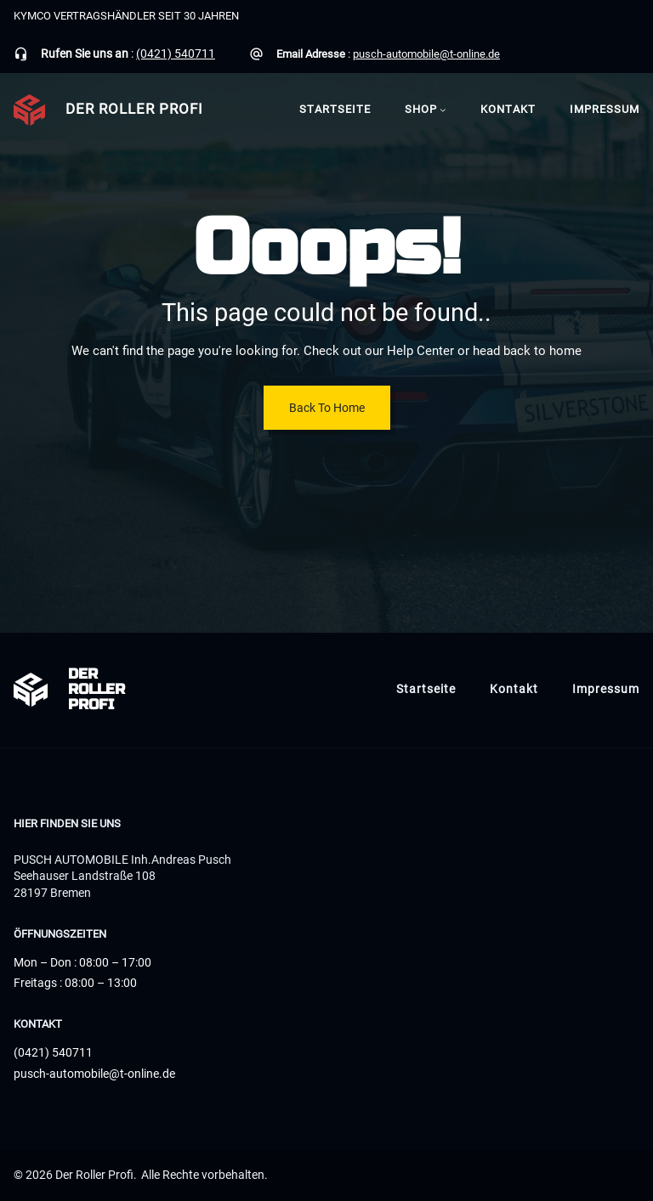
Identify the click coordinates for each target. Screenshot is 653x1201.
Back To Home (327, 407)
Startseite (335, 109)
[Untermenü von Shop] (443, 109)
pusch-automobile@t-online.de (426, 54)
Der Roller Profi (134, 109)
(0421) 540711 (175, 53)
